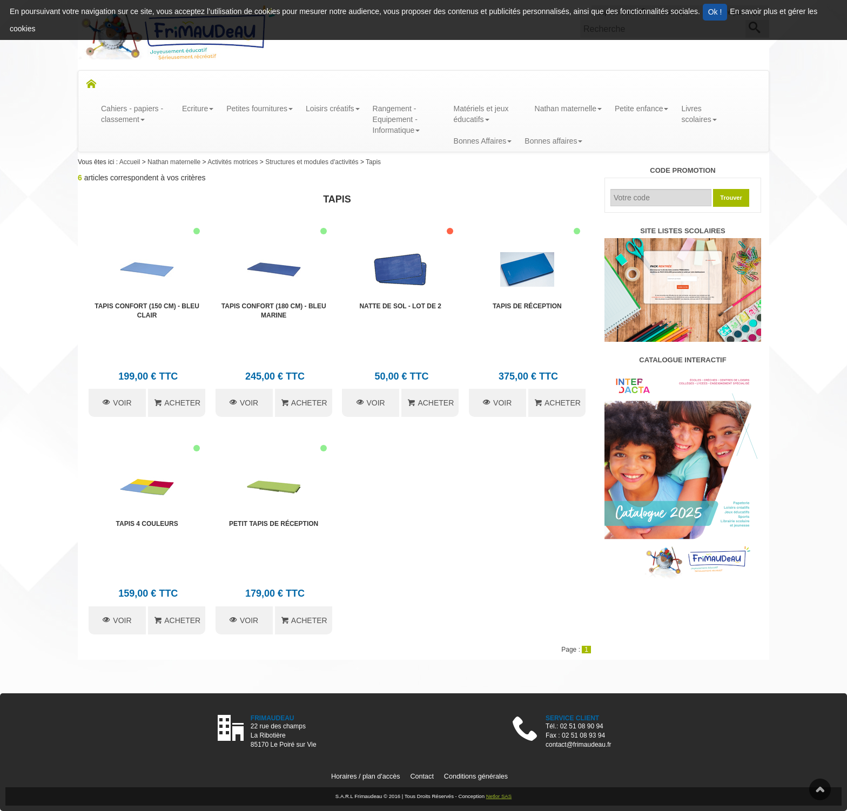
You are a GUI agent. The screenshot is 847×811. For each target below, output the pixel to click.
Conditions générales (476, 776)
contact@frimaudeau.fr (578, 744)
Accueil (130, 162)
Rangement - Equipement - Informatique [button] (396, 119)
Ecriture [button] (197, 108)
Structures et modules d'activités (312, 162)
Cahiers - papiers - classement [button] (132, 114)
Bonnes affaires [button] (553, 141)
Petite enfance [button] (642, 108)
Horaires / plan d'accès (365, 776)
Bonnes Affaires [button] (483, 141)
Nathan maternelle (174, 162)
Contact (421, 776)
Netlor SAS (499, 796)
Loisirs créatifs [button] (332, 108)
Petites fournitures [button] (259, 108)
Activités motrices (233, 162)
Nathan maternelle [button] (568, 108)
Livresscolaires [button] (698, 114)
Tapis (373, 162)
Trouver (731, 197)
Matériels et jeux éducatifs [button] (481, 114)
